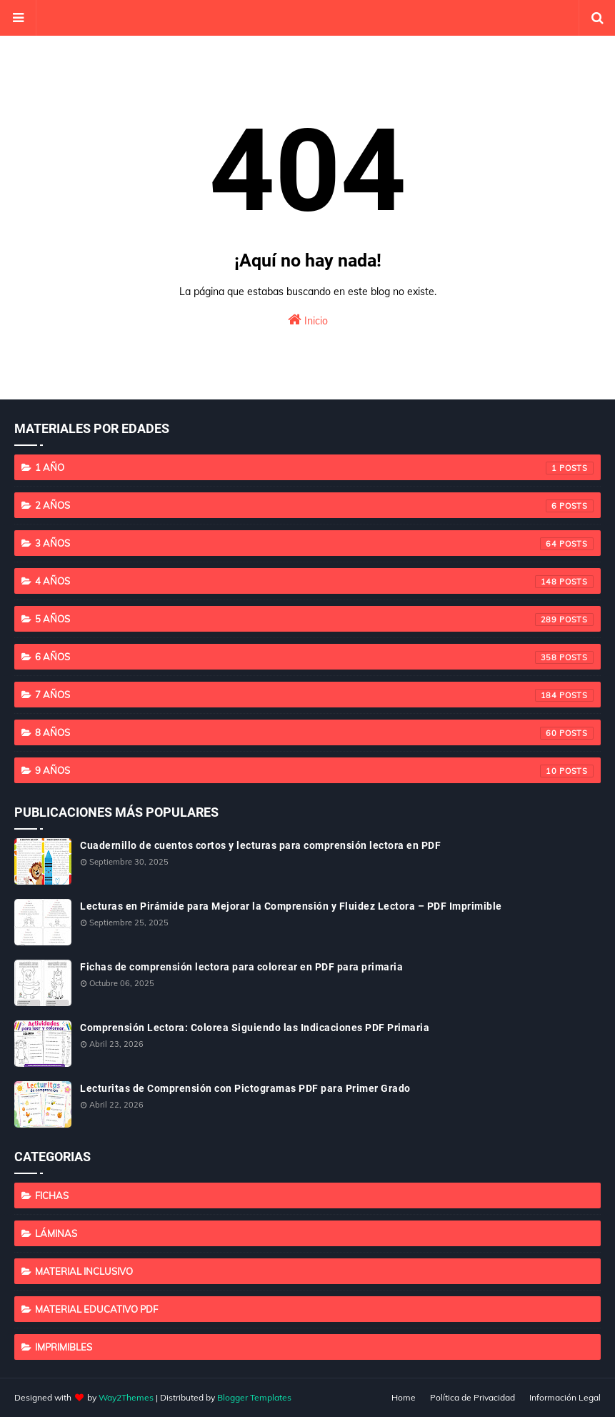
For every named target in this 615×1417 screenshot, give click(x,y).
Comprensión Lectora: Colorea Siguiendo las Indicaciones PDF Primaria (254, 1027)
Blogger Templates (254, 1397)
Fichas (52, 1195)
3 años (314, 543)
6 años (314, 657)
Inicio (308, 319)
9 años (314, 771)
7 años (314, 695)
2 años (314, 505)
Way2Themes (126, 1397)
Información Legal (565, 1397)
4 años (314, 581)
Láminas (56, 1233)
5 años (314, 619)
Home (403, 1397)
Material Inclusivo (84, 1271)
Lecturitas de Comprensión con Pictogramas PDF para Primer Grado (245, 1088)
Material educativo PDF (96, 1309)
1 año (314, 468)
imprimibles (63, 1347)
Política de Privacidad (472, 1397)
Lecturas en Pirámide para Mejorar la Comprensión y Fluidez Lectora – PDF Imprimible (291, 906)
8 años (314, 733)
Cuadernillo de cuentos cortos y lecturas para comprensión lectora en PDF (260, 845)
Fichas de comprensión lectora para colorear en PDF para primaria (241, 967)
